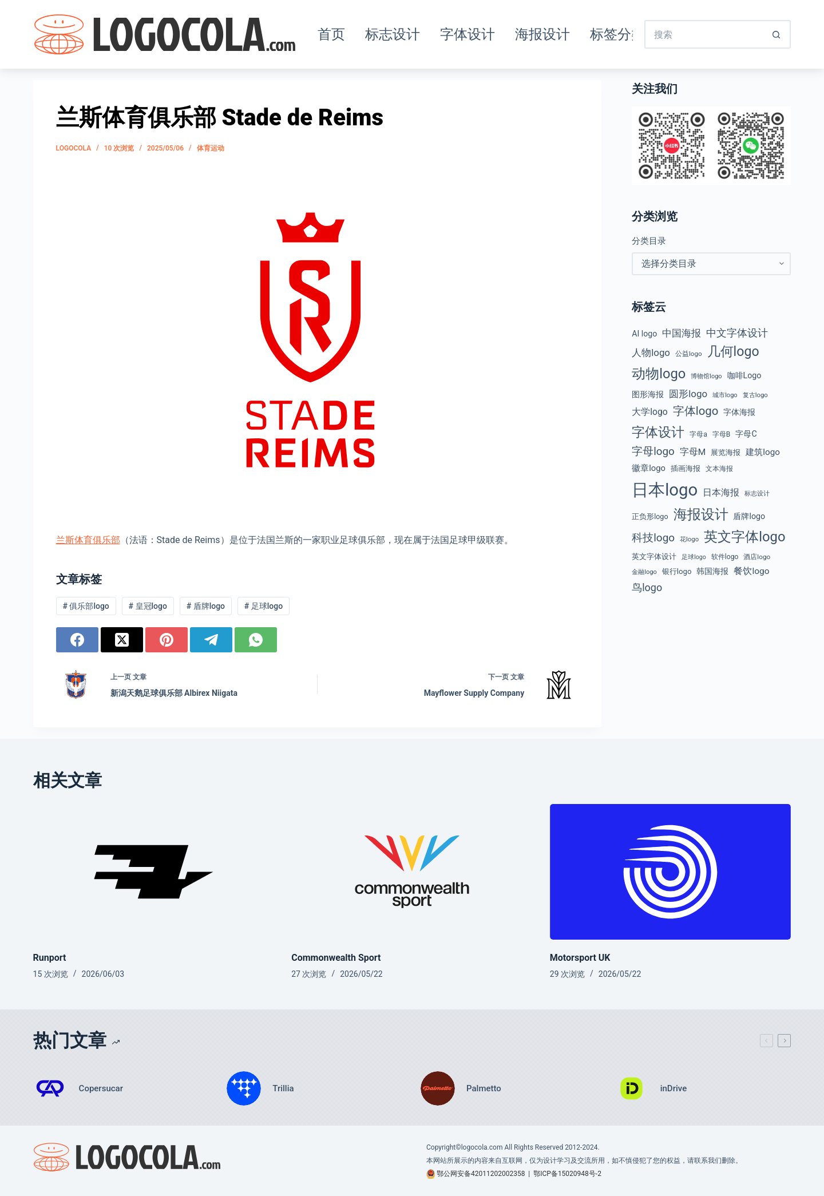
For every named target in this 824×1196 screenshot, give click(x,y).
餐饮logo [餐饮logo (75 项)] (751, 571)
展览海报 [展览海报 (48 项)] (725, 452)
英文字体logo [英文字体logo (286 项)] (744, 537)
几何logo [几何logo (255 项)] (733, 351)
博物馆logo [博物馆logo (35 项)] (706, 376)
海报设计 (542, 34)
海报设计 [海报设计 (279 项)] (701, 514)
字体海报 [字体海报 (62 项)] (739, 412)
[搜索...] (703, 34)
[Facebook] (77, 639)
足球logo (263, 606)
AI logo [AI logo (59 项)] (644, 333)
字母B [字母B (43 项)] (721, 434)
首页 (331, 34)
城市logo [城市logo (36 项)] (725, 395)
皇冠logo (148, 606)
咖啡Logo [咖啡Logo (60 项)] (744, 375)
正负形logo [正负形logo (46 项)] (650, 516)
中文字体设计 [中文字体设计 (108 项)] (737, 333)
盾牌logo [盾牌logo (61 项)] (749, 516)
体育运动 (210, 148)
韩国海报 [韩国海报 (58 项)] (712, 571)
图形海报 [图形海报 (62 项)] (648, 394)
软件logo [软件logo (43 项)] (725, 557)
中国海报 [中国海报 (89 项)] (681, 333)
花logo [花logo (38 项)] (689, 539)
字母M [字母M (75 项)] (693, 452)
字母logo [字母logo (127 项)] (653, 451)
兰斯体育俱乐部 (88, 539)
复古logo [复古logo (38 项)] (755, 395)
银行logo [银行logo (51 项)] (677, 571)
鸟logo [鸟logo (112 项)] (647, 587)
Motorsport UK (580, 957)
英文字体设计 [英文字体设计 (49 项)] (654, 556)
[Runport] (154, 872)
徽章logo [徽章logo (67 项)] (648, 468)
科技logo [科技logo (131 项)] (653, 537)
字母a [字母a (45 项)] (698, 434)
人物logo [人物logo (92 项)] (651, 352)
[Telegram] (211, 639)
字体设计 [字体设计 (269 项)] (658, 432)
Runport (49, 957)
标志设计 (392, 34)
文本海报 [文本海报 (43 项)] (719, 469)
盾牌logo (206, 606)
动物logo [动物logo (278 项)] (659, 374)
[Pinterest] (166, 639)
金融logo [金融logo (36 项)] (644, 572)
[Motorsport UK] (670, 872)
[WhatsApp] (256, 639)
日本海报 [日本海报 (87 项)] (721, 492)
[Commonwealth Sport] (412, 872)
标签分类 (617, 34)
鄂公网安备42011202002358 (481, 1174)
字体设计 (467, 34)
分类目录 (649, 241)
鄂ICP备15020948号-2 (567, 1174)
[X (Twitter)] (122, 639)
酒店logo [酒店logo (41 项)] (756, 557)
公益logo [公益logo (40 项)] (688, 354)
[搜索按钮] (776, 34)
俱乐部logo (85, 606)
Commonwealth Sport (336, 957)
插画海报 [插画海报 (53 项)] (685, 468)
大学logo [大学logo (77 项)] (650, 411)
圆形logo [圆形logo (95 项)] (688, 393)
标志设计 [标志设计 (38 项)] (757, 493)
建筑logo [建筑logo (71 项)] (763, 452)
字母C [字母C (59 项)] (745, 433)
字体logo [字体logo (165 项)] (696, 411)
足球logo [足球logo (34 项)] (694, 557)
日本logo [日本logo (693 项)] (665, 490)
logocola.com (482, 1147)
